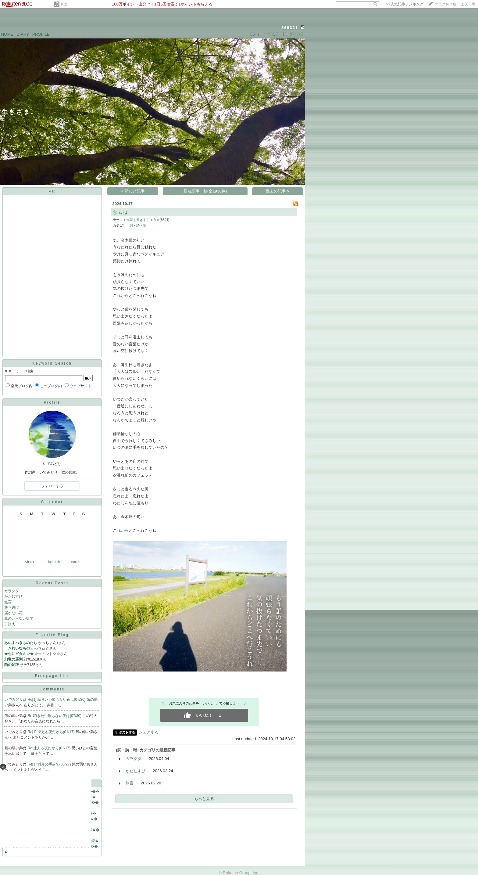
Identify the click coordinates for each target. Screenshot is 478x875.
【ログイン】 (293, 34)
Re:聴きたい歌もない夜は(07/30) (55, 716)
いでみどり (14, 699)
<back (29, 562)
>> (404, 4)
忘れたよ (121, 212)
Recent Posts (52, 583)
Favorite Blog (52, 635)
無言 (8, 602)
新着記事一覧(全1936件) (205, 191)
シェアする (149, 732)
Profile (52, 402)
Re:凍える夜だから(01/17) (50, 748)
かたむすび (13, 596)
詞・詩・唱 (138, 225)
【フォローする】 (264, 34)
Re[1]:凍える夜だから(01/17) (52, 732)
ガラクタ (11, 591)
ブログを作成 (445, 4)
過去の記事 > (277, 191)
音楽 (64, 4)
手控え (9, 624)
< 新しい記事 (133, 191)
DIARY (23, 34)
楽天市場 (468, 4)
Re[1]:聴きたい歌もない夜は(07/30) (57, 699)
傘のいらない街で (19, 618)
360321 (289, 27)
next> (75, 562)
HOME (7, 34)
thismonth (52, 562)
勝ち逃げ (11, 607)
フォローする (52, 486)
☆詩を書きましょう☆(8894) (147, 219)
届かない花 (13, 613)
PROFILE (41, 34)
